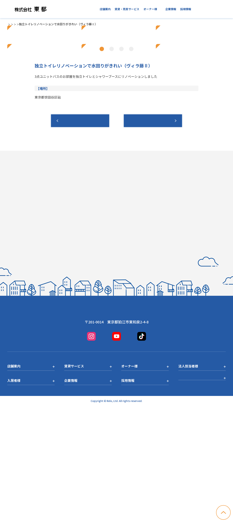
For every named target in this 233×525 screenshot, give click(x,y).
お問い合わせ (212, 9)
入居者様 (155, 9)
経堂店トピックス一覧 (56, 24)
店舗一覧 (22, 24)
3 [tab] (121, 158)
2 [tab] (111, 158)
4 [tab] (131, 158)
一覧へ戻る (80, 229)
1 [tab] (102, 158)
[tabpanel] (116, 90)
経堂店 (35, 24)
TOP (10, 24)
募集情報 (153, 229)
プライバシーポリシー (194, 498)
